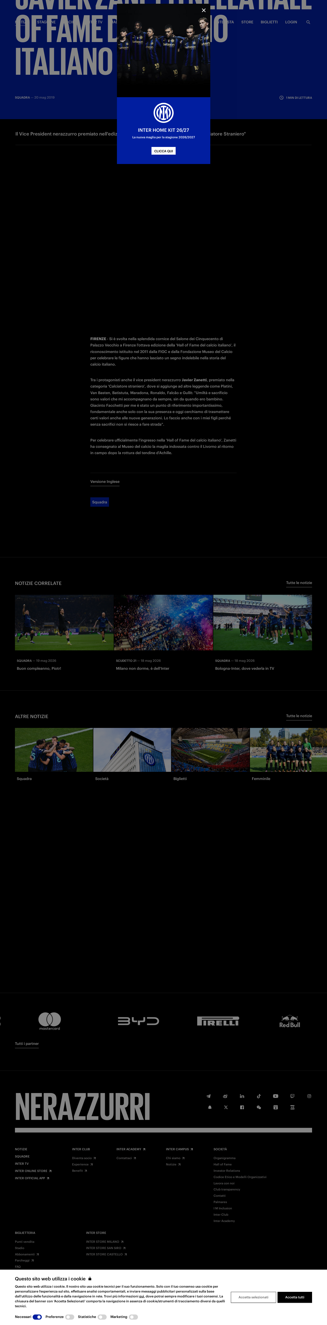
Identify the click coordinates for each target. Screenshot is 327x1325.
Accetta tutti (294, 1297)
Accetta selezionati (253, 1297)
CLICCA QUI (163, 151)
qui (141, 1296)
